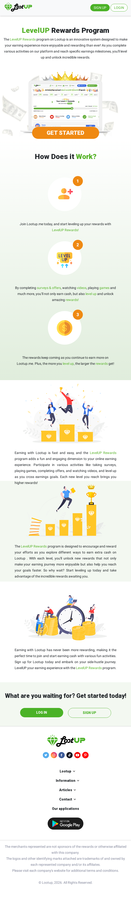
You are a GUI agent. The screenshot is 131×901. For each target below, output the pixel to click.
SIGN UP (100, 8)
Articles (65, 790)
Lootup (65, 771)
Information (65, 781)
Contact (65, 799)
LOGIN (119, 8)
